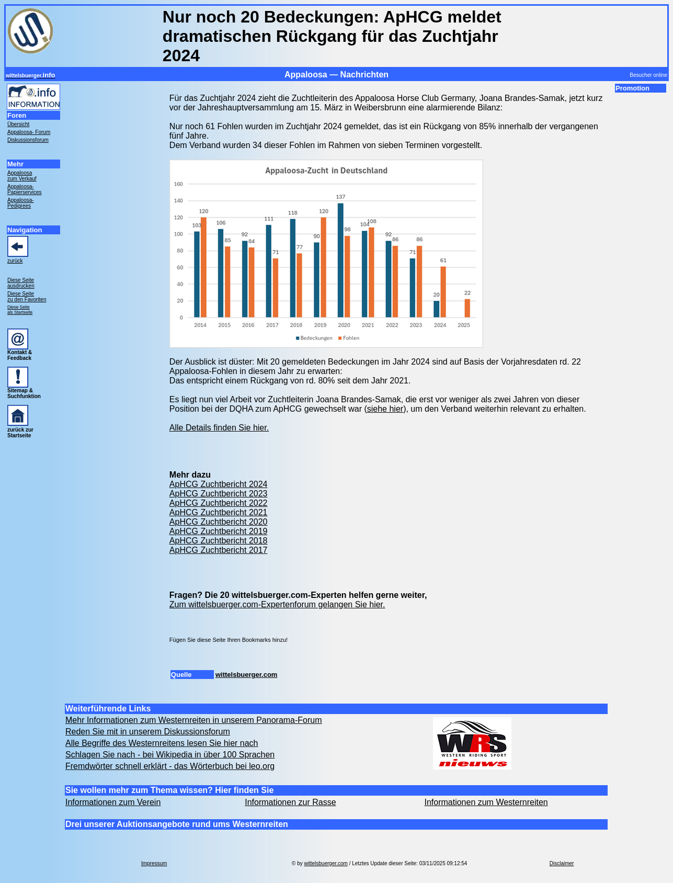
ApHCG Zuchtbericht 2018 (218, 540)
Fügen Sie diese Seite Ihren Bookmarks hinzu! (228, 640)
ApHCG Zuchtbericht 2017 (218, 550)
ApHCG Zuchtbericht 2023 (218, 493)
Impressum (154, 863)
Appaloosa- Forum (28, 132)
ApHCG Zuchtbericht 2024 (218, 484)
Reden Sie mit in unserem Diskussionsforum (147, 731)
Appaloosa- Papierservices (24, 189)
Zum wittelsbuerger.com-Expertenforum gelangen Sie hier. (277, 604)
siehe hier (385, 408)
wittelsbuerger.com (246, 674)
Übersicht (18, 124)
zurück (14, 261)
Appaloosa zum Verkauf (22, 176)
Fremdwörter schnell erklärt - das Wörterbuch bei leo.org (170, 766)
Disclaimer (562, 863)
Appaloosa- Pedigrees (20, 203)
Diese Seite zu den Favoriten (27, 296)
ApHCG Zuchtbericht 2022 (218, 503)
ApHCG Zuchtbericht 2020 (218, 521)
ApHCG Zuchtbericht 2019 (218, 531)
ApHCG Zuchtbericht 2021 (218, 512)
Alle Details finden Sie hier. (219, 427)
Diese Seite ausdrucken (21, 283)
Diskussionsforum (28, 140)
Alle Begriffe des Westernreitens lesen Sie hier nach (161, 743)
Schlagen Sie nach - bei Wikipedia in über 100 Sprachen (170, 754)
